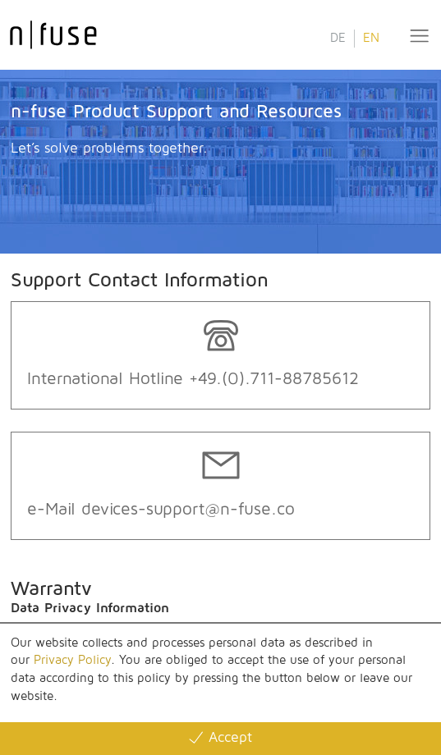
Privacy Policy (72, 660)
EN (371, 38)
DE (338, 38)
